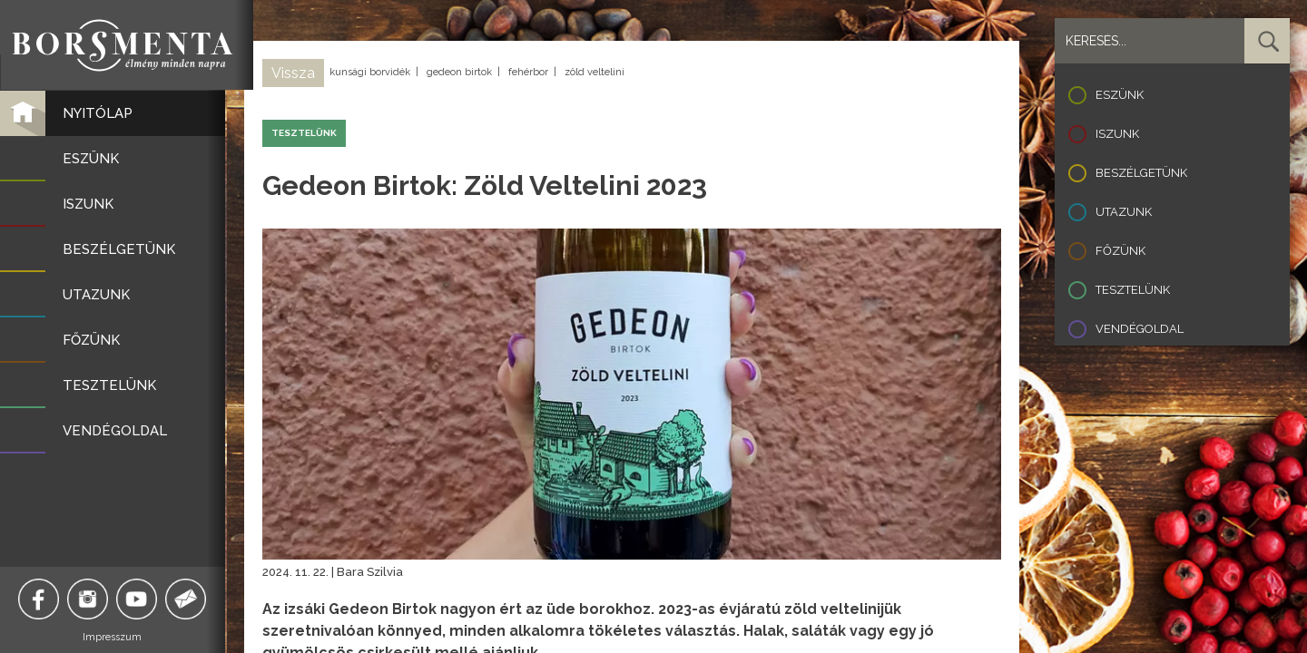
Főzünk (1120, 251)
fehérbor (528, 72)
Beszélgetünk (1141, 173)
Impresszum (113, 637)
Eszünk (1120, 95)
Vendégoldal (1140, 329)
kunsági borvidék (369, 72)
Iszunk (1117, 134)
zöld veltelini (594, 72)
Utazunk (1124, 212)
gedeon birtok (459, 72)
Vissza (293, 73)
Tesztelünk (1133, 290)
